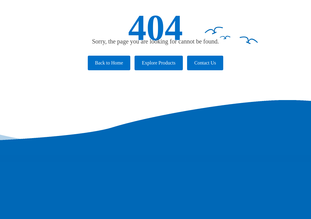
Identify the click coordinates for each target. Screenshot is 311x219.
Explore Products (159, 62)
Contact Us (205, 62)
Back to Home (109, 62)
